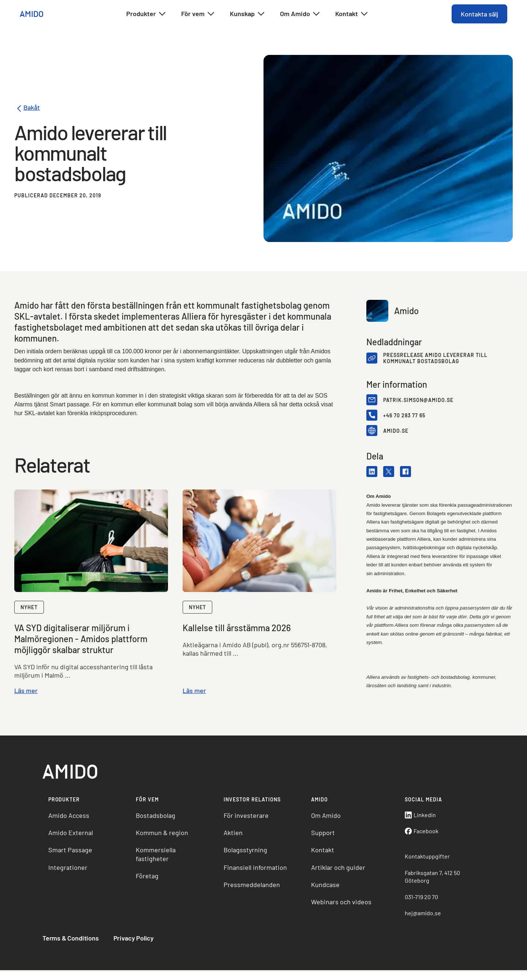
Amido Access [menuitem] (70, 817)
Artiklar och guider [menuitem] (338, 869)
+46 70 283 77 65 (404, 416)
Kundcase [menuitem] (325, 886)
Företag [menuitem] (148, 877)
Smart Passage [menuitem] (72, 851)
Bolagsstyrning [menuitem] (246, 851)
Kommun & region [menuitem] (163, 834)
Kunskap (247, 14)
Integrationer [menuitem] (69, 869)
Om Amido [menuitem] (326, 817)
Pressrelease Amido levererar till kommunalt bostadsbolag (435, 358)
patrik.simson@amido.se (418, 400)
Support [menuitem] (323, 834)
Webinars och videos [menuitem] (341, 904)
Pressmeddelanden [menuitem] (252, 886)
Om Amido (300, 14)
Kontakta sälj (478, 14)
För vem (198, 14)
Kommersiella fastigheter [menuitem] (157, 855)
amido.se (395, 431)
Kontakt (352, 14)
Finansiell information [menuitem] (255, 869)
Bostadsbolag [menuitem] (156, 817)
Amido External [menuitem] (72, 834)
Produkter (146, 14)
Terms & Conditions (72, 939)
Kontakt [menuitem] (322, 851)
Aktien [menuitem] (233, 834)
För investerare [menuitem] (246, 817)
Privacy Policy (135, 939)
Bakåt (27, 108)
